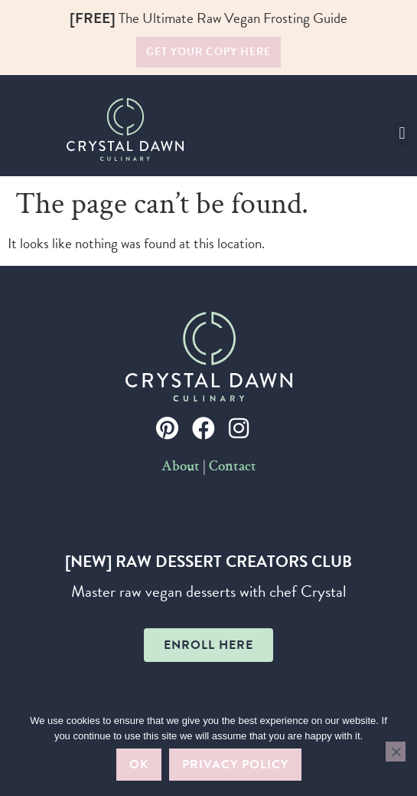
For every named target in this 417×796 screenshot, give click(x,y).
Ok (138, 764)
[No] (396, 752)
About (180, 467)
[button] (402, 133)
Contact (232, 467)
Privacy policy (235, 764)
